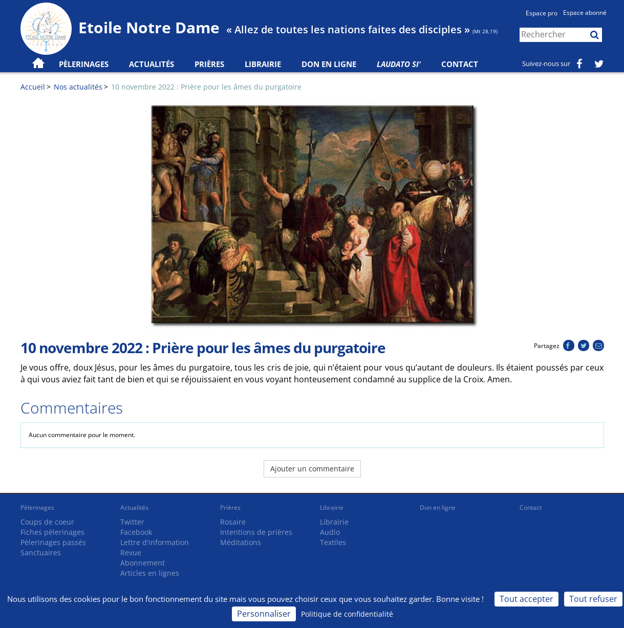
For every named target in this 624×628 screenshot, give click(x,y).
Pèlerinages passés (53, 542)
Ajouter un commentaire (312, 468)
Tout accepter (526, 598)
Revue (130, 552)
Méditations (240, 542)
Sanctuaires (40, 552)
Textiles (333, 542)
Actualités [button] (151, 64)
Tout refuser (593, 598)
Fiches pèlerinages (52, 532)
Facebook (136, 532)
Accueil (32, 87)
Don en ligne (329, 64)
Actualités (134, 507)
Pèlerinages (37, 507)
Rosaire (233, 522)
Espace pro (541, 13)
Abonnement (142, 563)
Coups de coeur (47, 522)
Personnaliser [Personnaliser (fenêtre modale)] (264, 613)
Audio (330, 532)
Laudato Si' (399, 64)
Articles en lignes (149, 573)
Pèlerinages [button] (84, 64)
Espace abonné (585, 12)
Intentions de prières (256, 532)
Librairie (263, 64)
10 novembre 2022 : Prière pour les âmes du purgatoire (206, 87)
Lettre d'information (154, 542)
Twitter (132, 522)
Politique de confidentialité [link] (347, 614)
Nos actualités (78, 87)
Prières (209, 64)
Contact (459, 64)
